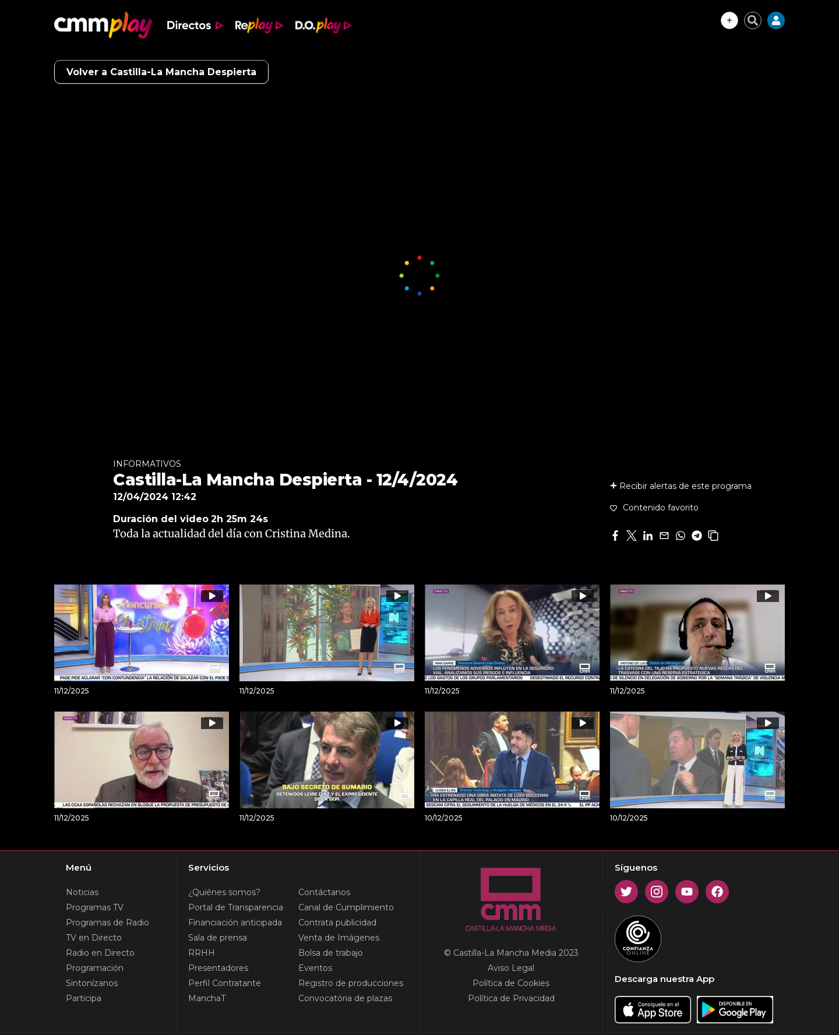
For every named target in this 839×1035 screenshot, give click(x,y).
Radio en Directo (100, 953)
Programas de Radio (107, 922)
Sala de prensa (217, 937)
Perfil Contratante (224, 983)
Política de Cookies (511, 983)
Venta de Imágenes (338, 937)
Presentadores (218, 968)
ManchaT (206, 998)
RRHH (201, 953)
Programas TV (95, 907)
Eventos (315, 968)
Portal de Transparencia (235, 907)
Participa (83, 998)
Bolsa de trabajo (330, 953)
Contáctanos (324, 892)
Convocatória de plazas (345, 998)
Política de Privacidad (511, 998)
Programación (95, 968)
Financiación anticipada (235, 922)
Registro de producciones (350, 983)
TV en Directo (94, 937)
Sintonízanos (92, 983)
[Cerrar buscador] (753, 20)
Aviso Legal (511, 968)
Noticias (82, 892)
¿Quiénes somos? (224, 892)
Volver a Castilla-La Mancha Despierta (161, 72)
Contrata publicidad (337, 922)
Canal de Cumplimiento (346, 907)
